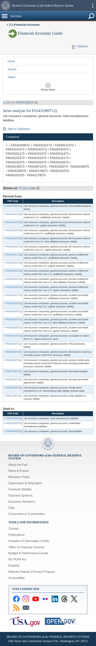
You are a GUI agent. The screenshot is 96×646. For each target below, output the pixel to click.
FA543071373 (13, 336)
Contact (13, 528)
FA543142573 (13, 319)
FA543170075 (12, 395)
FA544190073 (13, 206)
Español (13, 565)
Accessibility (16, 578)
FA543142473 (13, 311)
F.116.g (24, 188)
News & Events (18, 470)
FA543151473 (13, 271)
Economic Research (21, 501)
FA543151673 (13, 287)
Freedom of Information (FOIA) (28, 541)
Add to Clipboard (16, 129)
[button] (5, 5)
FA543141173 (13, 214)
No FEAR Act (17, 559)
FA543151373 (13, 262)
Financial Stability (20, 489)
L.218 (6, 102)
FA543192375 (12, 387)
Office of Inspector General (26, 547)
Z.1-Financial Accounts (24, 24)
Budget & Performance (23, 553)
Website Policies (19, 571)
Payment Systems (20, 495)
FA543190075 (25, 102)
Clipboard (82, 46)
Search (11, 69)
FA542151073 (12, 379)
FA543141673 (13, 246)
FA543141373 (13, 222)
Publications (16, 534)
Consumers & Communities (26, 513)
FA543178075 (12, 371)
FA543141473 (13, 230)
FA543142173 (13, 295)
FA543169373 (12, 344)
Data (11, 507)
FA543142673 (13, 327)
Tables (11, 77)
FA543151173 (13, 254)
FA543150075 (12, 360)
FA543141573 (13, 238)
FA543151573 (13, 279)
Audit (44, 553)
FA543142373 (13, 303)
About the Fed (17, 464)
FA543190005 (13, 418)
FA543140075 (12, 352)
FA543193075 (13, 423)
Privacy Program (44, 571)
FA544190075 (13, 431)
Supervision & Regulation (25, 483)
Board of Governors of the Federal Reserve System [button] (42, 5)
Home (11, 61)
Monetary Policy (19, 477)
